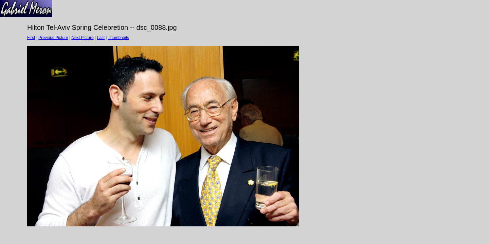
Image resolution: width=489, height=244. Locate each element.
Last (101, 37)
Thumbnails (118, 37)
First (31, 37)
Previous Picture (53, 37)
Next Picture (82, 37)
